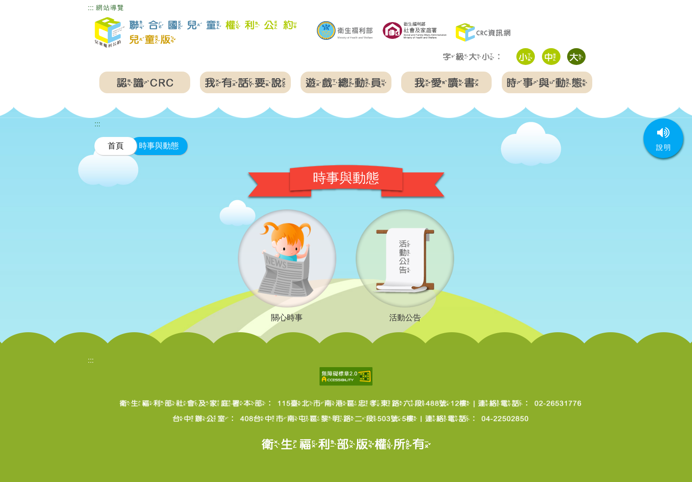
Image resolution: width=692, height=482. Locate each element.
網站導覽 (110, 7)
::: (91, 7)
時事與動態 (159, 145)
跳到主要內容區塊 (28, 6)
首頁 (116, 145)
